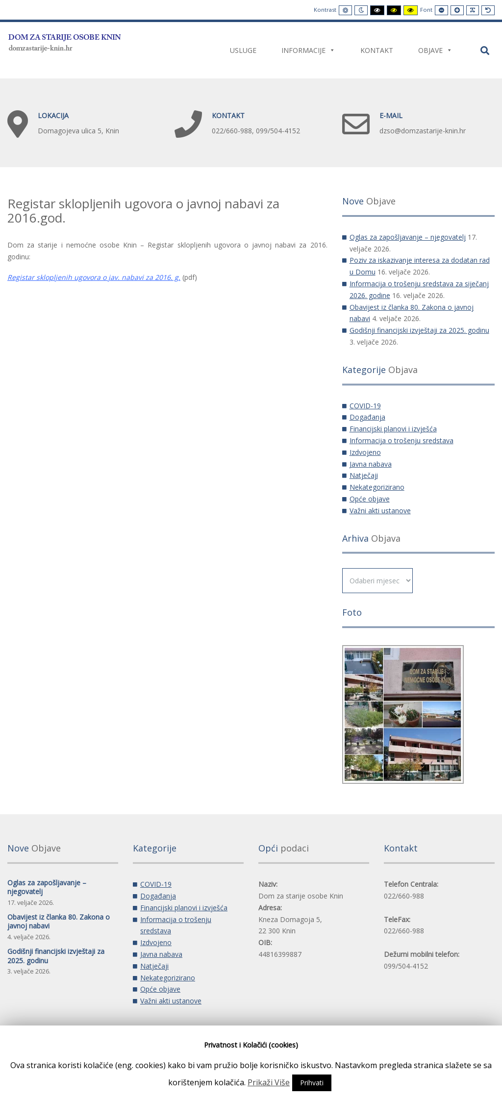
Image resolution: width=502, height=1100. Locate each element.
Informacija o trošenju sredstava (401, 440)
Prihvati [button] (312, 1082)
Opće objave (370, 498)
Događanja (367, 417)
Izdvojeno (365, 452)
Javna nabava (371, 464)
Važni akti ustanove (380, 510)
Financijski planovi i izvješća (393, 428)
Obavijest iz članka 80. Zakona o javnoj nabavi (58, 921)
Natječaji (364, 475)
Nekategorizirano (377, 487)
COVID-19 (365, 405)
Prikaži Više (269, 1082)
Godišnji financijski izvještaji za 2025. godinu (419, 330)
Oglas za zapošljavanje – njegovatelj (408, 237)
